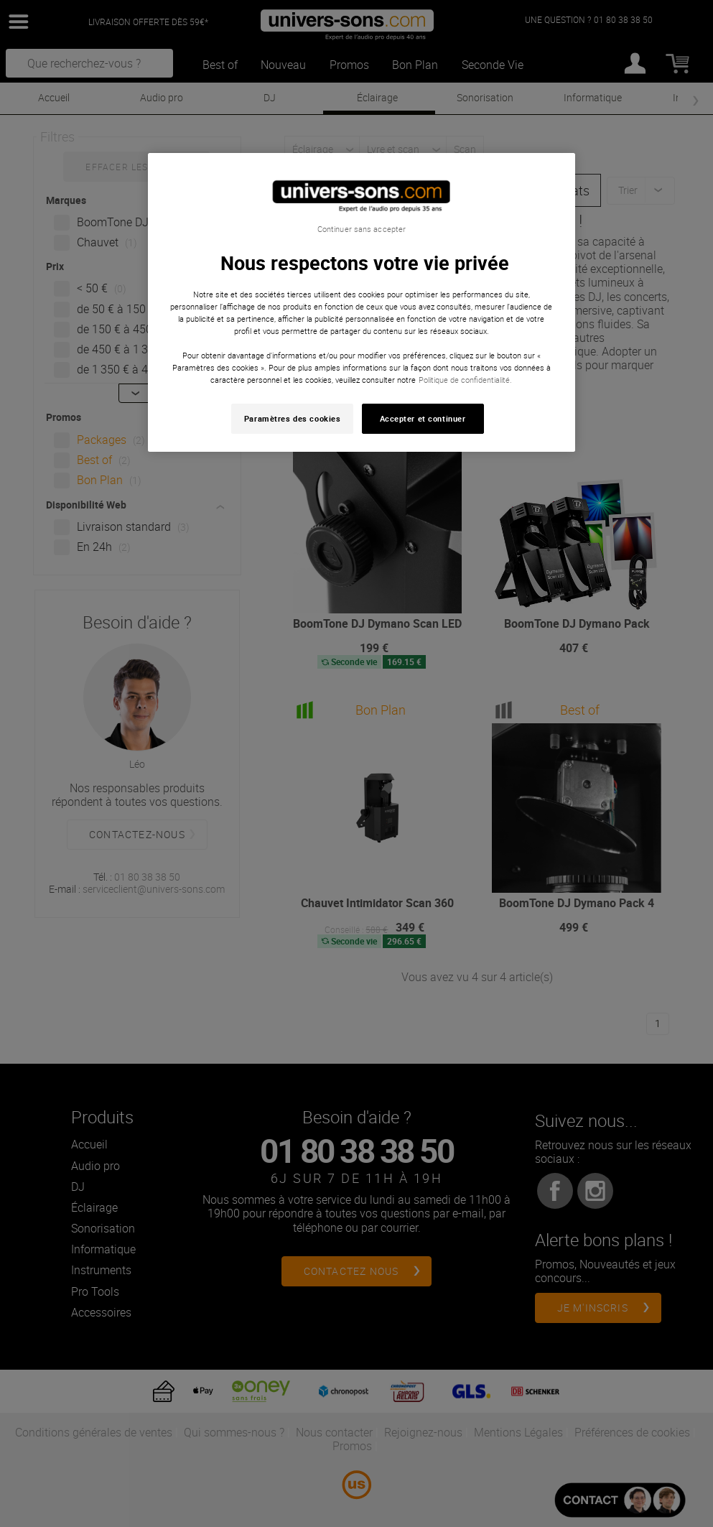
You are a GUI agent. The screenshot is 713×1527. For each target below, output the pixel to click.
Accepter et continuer (423, 418)
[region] (362, 302)
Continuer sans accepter (361, 229)
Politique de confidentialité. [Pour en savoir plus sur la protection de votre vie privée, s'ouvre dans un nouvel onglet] (465, 379)
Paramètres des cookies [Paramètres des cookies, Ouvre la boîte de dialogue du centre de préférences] (292, 418)
